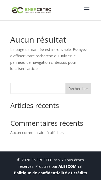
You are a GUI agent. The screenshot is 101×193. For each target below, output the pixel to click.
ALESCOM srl (70, 166)
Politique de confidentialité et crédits (50, 172)
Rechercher (78, 88)
